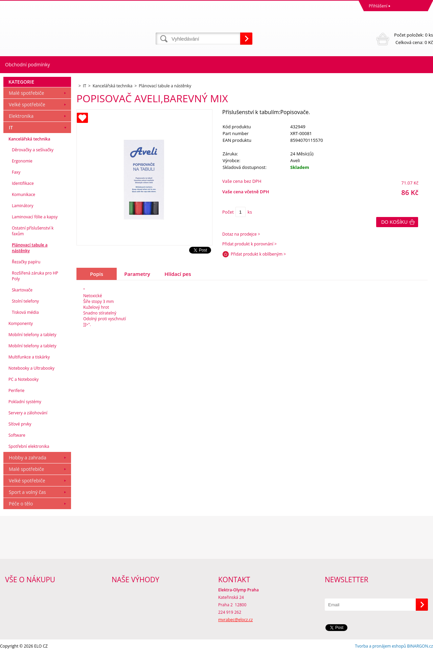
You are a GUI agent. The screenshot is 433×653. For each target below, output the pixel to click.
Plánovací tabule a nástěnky (30, 248)
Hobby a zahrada (27, 457)
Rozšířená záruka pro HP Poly (35, 276)
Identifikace (23, 183)
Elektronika (21, 116)
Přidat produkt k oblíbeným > (258, 254)
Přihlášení (378, 6)
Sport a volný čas (27, 492)
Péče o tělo (21, 503)
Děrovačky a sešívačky (32, 150)
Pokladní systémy (24, 402)
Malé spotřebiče (26, 93)
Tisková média (25, 312)
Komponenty (20, 323)
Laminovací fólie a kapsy (35, 217)
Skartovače (22, 290)
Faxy (16, 172)
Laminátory (22, 206)
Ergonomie (22, 161)
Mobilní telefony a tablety (32, 335)
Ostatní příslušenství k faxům (32, 231)
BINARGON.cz (420, 646)
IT (11, 127)
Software (16, 435)
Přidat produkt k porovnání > (249, 244)
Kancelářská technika (29, 139)
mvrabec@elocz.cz (235, 620)
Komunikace (23, 194)
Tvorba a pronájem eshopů (380, 646)
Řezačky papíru (26, 262)
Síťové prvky (19, 424)
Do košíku (394, 222)
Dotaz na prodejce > (241, 234)
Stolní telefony (25, 301)
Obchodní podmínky (27, 64)
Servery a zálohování (27, 413)
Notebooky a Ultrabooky (31, 368)
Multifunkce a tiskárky (29, 357)
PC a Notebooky (23, 379)
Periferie (16, 390)
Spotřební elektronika (28, 446)
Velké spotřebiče (27, 104)
